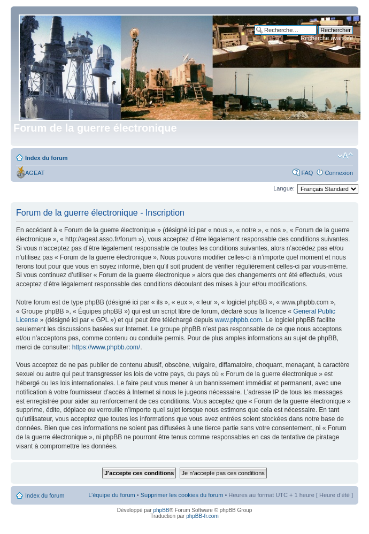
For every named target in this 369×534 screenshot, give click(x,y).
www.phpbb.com (238, 320)
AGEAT (34, 173)
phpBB (161, 510)
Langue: (284, 188)
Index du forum (46, 158)
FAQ (307, 173)
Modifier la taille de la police (345, 156)
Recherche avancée (327, 38)
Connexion (339, 173)
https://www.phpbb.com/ (106, 347)
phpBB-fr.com (202, 516)
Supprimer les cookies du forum (182, 495)
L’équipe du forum (111, 495)
